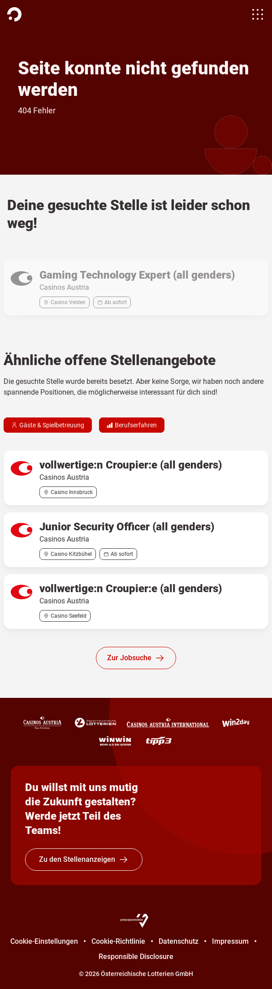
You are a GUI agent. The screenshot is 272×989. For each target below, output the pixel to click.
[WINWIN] (115, 741)
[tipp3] (158, 740)
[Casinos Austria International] (168, 723)
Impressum (230, 941)
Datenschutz (179, 941)
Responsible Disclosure (136, 956)
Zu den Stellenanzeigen (84, 859)
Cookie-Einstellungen (44, 941)
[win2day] (235, 723)
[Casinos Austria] (42, 723)
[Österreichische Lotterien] (95, 723)
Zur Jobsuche (136, 658)
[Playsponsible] (136, 920)
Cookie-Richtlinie (118, 941)
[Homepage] (14, 14)
